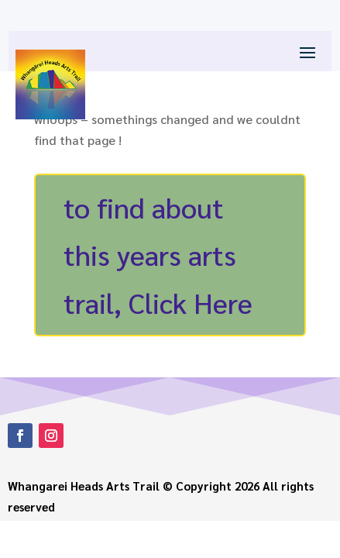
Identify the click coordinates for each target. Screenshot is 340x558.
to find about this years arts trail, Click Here (158, 254)
